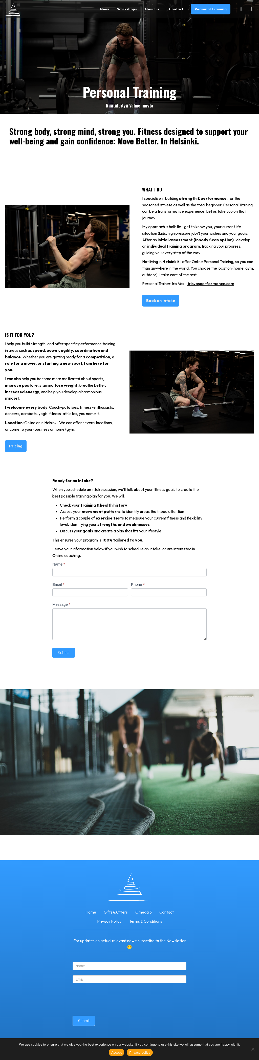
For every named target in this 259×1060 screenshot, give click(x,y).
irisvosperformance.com (210, 283)
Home (90, 912)
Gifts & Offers (116, 912)
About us (151, 9)
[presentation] (111, 998)
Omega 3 (143, 912)
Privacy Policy (109, 921)
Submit (64, 653)
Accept (116, 1052)
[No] (252, 1049)
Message (61, 604)
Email (58, 584)
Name (58, 564)
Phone (137, 584)
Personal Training (211, 9)
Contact (176, 9)
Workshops (127, 9)
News (105, 9)
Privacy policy (139, 1052)
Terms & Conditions (145, 921)
